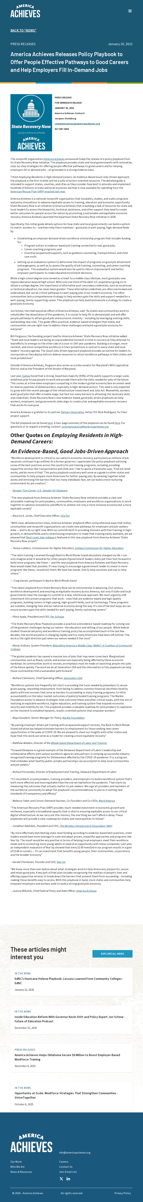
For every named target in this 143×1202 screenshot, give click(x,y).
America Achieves (54, 159)
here (50, 423)
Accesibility (104, 1193)
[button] (130, 9)
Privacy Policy (122, 1193)
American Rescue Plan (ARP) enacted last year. (37, 192)
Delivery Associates (72, 412)
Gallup (26, 376)
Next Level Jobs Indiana (40, 537)
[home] (25, 10)
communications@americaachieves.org (77, 124)
